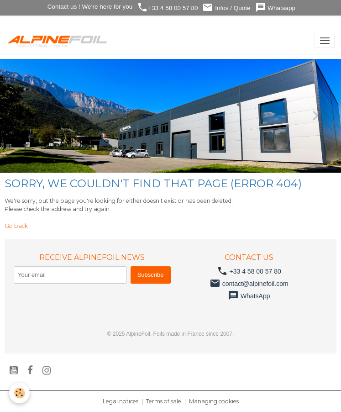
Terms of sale (163, 401)
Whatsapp (275, 7)
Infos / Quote (226, 7)
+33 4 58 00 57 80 (167, 7)
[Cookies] (19, 393)
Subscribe (150, 274)
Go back (16, 225)
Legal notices (120, 401)
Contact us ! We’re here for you (89, 6)
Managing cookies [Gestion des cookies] (214, 401)
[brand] (59, 41)
